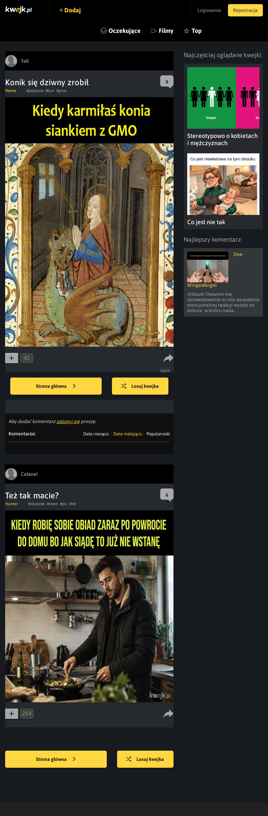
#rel (72, 503)
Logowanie (209, 10)
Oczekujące (125, 30)
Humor (11, 503)
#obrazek (36, 503)
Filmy (166, 30)
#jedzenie (34, 90)
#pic (63, 503)
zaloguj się (68, 421)
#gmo (61, 90)
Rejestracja (245, 10)
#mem (52, 503)
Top (197, 30)
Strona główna (56, 386)
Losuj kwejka (140, 386)
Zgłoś (165, 370)
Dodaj (72, 10)
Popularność (158, 433)
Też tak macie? (32, 495)
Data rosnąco (96, 433)
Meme (10, 90)
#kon (50, 90)
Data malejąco (127, 433)
